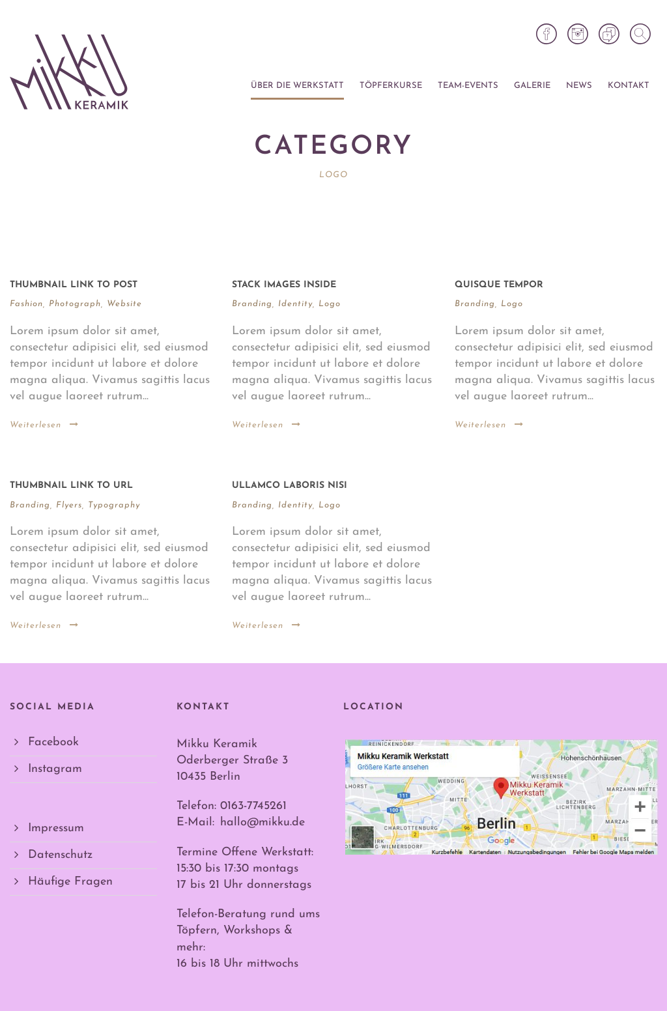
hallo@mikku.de (262, 822)
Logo (330, 304)
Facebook (53, 742)
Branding (252, 304)
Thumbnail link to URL (71, 486)
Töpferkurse (391, 85)
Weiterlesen (44, 424)
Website (124, 304)
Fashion (26, 304)
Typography (114, 505)
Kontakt (628, 85)
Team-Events (468, 85)
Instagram (55, 769)
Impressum (56, 828)
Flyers (69, 505)
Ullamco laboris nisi (289, 486)
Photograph (75, 304)
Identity (295, 304)
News (579, 85)
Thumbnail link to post (73, 285)
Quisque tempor (499, 285)
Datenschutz (60, 855)
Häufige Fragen (70, 882)
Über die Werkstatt (297, 85)
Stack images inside (284, 285)
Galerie (532, 85)
